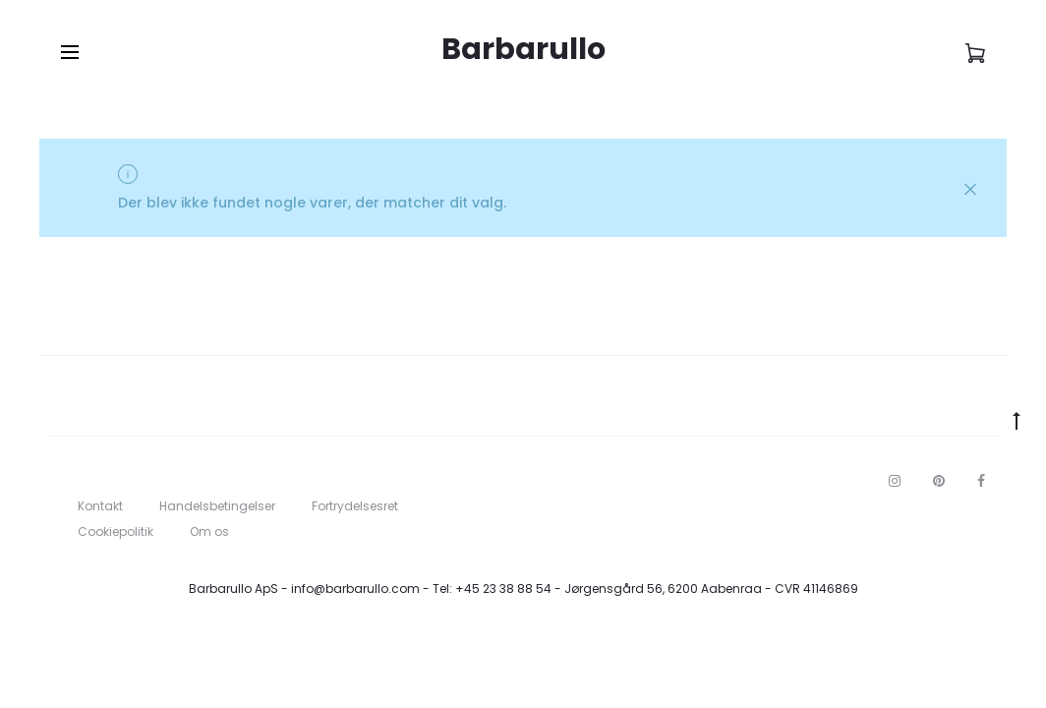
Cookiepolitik (115, 531)
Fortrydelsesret (355, 506)
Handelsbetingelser (217, 506)
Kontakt (100, 506)
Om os (209, 531)
